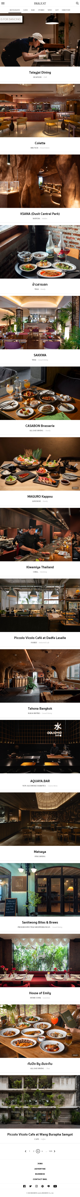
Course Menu (52, 786)
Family (43, 289)
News (50, 10)
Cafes (25, 10)
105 (50, 1151)
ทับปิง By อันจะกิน (40, 1063)
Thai (48, 1068)
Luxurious (46, 998)
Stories (41, 10)
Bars (33, 10)
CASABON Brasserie (40, 426)
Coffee (43, 1139)
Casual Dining (43, 360)
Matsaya (40, 851)
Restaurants (15, 10)
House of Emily (40, 993)
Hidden (44, 219)
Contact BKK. (40, 1179)
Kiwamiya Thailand (40, 567)
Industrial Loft (44, 643)
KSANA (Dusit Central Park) (40, 213)
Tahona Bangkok (40, 708)
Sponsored (75, 488)
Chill (45, 77)
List (57, 10)
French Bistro (44, 148)
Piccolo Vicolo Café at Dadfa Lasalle (40, 638)
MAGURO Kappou (40, 496)
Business (40, 1174)
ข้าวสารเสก (40, 284)
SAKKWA (40, 355)
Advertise (40, 1169)
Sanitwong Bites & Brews (40, 922)
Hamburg (43, 572)
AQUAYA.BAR (40, 781)
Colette (40, 143)
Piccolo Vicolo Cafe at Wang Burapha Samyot (40, 1134)
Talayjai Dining (40, 72)
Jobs (40, 1163)
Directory (66, 10)
